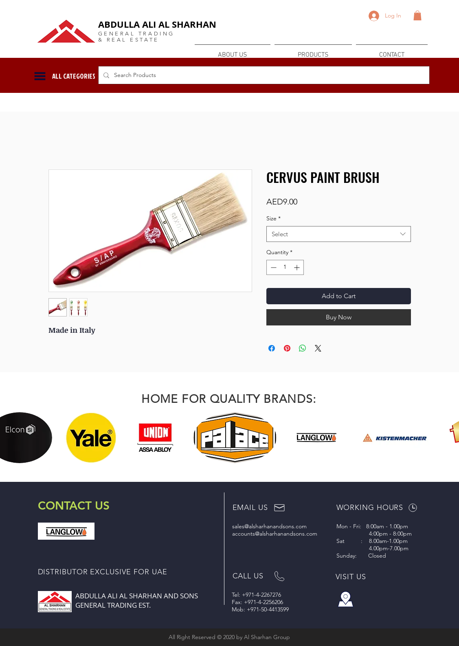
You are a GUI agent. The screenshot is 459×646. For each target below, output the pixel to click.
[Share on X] (318, 348)
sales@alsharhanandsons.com (269, 526)
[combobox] (338, 234)
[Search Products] (263, 75)
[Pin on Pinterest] (287, 348)
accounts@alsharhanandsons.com (274, 533)
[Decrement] (273, 267)
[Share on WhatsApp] (302, 348)
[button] (417, 15)
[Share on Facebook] (272, 348)
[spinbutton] (285, 267)
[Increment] (297, 267)
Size (273, 218)
